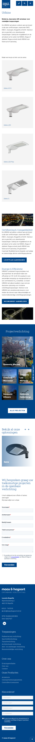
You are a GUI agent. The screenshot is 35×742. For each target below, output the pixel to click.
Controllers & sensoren (10, 682)
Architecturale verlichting (11, 644)
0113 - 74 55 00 (7, 608)
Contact (5, 669)
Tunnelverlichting (8, 641)
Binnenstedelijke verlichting (12, 649)
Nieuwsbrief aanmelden (15, 301)
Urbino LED (17, 111)
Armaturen (6, 677)
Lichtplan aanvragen (14, 260)
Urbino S (17, 185)
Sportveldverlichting (9, 639)
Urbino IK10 (17, 74)
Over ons (5, 666)
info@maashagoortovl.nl (11, 611)
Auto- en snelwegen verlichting (13, 647)
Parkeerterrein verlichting (11, 636)
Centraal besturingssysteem (12, 680)
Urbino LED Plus (17, 148)
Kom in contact (33, 372)
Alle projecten (17, 410)
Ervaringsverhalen (8, 663)
